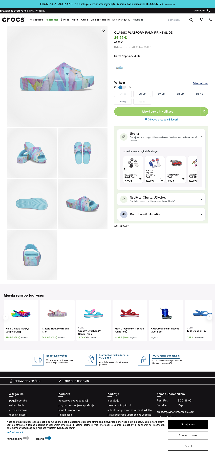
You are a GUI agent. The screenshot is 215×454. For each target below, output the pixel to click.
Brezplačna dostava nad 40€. (17, 10)
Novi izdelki (36, 19)
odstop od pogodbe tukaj (73, 400)
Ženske (65, 19)
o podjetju (113, 400)
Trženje (40, 438)
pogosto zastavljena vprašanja (76, 405)
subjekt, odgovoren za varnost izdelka (130, 410)
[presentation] (5, 317)
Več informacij (15, 432)
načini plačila (16, 405)
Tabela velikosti (200, 83)
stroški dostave (18, 410)
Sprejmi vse (188, 424)
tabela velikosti (18, 414)
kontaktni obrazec (69, 410)
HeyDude (138, 19)
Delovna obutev (121, 19)
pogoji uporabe (18, 400)
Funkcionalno (15, 438)
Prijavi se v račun (24, 381)
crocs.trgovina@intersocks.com (175, 411)
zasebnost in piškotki (120, 405)
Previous (124, 168)
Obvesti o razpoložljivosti (163, 119)
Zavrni (188, 446)
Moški (75, 19)
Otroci (85, 19)
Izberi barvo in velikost (157, 111)
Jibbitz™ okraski (100, 19)
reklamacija (65, 414)
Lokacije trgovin (73, 381)
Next (196, 168)
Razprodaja (52, 19)
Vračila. (40, 10)
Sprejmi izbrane (188, 435)
